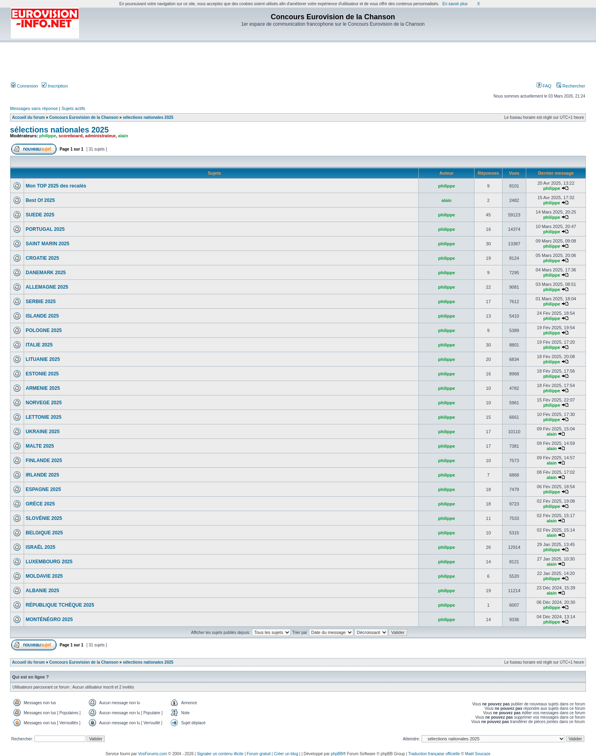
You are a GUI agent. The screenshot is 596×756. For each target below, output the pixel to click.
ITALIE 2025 (39, 345)
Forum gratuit (258, 754)
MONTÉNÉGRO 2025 (49, 619)
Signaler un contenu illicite (220, 754)
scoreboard (71, 135)
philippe (47, 135)
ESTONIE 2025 (42, 374)
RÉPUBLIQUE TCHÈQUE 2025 (60, 605)
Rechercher (570, 86)
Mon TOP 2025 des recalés (56, 186)
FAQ (544, 86)
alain (123, 135)
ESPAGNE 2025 (43, 489)
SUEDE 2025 (40, 215)
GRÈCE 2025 (40, 504)
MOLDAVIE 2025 (44, 576)
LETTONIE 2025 (43, 417)
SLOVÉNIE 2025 (44, 518)
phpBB (337, 754)
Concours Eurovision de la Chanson (83, 117)
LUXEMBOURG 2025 (49, 561)
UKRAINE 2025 (43, 431)
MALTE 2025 (40, 446)
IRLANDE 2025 (42, 475)
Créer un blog (286, 754)
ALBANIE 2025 (42, 590)
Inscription (55, 86)
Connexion (24, 86)
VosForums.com (152, 754)
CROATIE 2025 (42, 258)
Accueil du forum (28, 117)
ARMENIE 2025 (43, 388)
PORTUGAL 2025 (45, 229)
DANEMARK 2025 (46, 272)
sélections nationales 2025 (148, 117)
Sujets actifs (73, 108)
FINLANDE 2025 (44, 460)
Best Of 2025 (40, 200)
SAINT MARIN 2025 (47, 244)
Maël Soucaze (478, 754)
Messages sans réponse (34, 108)
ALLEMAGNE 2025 (47, 287)
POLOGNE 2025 (44, 330)
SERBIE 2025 (41, 301)
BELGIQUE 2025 (44, 533)
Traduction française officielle (434, 754)
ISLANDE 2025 (42, 316)
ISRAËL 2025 (40, 547)
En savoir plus (455, 4)
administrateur (100, 135)
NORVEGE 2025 (44, 403)
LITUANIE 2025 (43, 359)
